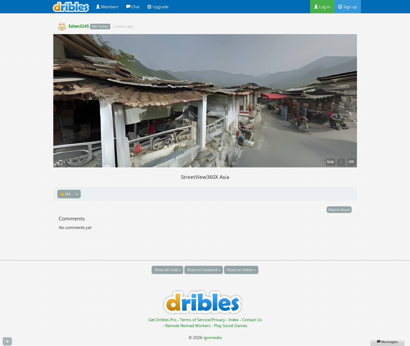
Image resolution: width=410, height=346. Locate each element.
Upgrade (158, 6)
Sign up (347, 6)
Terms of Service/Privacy (202, 319)
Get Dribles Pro (162, 319)
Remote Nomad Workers (188, 325)
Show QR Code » (167, 269)
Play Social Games (230, 325)
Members (107, 6)
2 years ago (122, 26)
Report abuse (339, 209)
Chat (133, 6)
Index (234, 319)
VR (351, 161)
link (330, 161)
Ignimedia (213, 337)
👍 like (65, 193)
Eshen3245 (78, 26)
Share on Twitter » (241, 269)
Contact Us (252, 319)
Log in (322, 6)
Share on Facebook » (203, 269)
